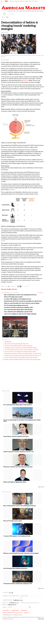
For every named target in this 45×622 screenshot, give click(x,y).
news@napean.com (14, 602)
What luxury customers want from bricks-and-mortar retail (17, 467)
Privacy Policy (6, 610)
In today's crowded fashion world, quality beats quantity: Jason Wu (21, 357)
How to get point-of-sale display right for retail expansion (18, 309)
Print (8, 17)
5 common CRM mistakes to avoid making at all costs (17, 299)
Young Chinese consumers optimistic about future (16, 436)
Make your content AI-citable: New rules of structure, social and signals (21, 303)
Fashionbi (26, 80)
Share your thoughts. (9, 289)
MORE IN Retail (6, 391)
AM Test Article (8, 341)
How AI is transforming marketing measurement (16, 305)
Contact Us (26, 612)
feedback (5, 619)
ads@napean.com (11, 604)
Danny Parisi (6, 60)
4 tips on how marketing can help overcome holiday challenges (20, 314)
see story (11, 189)
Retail (2, 19)
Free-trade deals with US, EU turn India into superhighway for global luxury (23, 301)
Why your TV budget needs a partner (13, 297)
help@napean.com (18, 600)
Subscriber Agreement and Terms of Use (12, 612)
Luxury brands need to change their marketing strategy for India (20, 351)
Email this (5, 286)
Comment (11, 13)
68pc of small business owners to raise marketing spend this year (20, 294)
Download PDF (26, 286)
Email (4, 17)
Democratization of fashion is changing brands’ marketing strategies (19, 26)
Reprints (14, 286)
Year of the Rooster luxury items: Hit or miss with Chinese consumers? (22, 349)
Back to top (41, 486)
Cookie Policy (24, 610)
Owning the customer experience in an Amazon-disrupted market (21, 347)
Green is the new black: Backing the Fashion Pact (17, 343)
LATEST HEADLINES (14, 293)
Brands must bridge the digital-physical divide (14, 482)
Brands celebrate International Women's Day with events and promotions (22, 359)
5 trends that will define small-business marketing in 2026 (18, 307)
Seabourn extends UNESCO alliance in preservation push (18, 345)
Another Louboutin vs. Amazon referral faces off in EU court (18, 451)
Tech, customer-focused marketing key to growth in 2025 (18, 311)
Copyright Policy (15, 610)
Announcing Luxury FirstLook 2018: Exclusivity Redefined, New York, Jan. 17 (23, 355)
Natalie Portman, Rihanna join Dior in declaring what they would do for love (23, 353)
